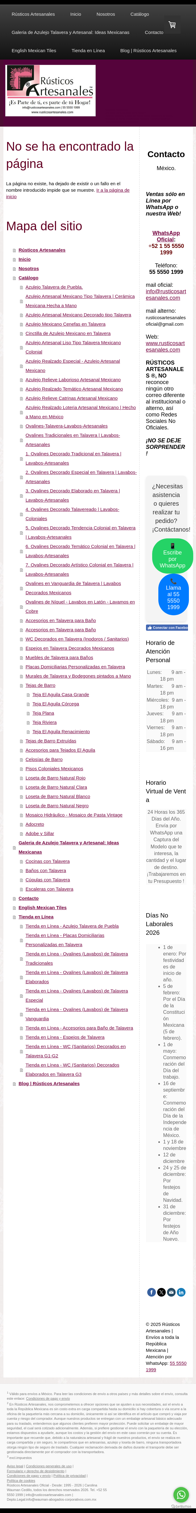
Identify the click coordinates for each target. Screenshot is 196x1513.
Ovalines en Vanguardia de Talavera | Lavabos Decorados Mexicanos (73, 588)
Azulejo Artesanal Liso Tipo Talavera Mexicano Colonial (73, 347)
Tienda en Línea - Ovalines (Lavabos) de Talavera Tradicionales (77, 958)
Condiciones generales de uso (49, 1466)
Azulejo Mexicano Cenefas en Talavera (66, 324)
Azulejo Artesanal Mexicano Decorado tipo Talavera (78, 314)
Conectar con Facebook (169, 627)
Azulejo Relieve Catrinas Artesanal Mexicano (72, 398)
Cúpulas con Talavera (48, 879)
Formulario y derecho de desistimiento (35, 1471)
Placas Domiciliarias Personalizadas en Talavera (75, 666)
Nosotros (29, 268)
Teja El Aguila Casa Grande (60, 694)
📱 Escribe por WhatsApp (173, 556)
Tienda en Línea (36, 916)
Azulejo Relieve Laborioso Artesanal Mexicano (73, 379)
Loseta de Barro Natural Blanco (58, 796)
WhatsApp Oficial (166, 236)
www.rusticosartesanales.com (165, 346)
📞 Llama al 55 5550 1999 (173, 594)
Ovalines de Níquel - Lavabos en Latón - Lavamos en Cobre (80, 606)
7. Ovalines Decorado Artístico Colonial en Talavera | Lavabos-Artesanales (80, 569)
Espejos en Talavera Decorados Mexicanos (70, 648)
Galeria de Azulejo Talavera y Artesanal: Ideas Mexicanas (69, 847)
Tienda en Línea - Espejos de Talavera (65, 1037)
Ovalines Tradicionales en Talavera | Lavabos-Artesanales (73, 440)
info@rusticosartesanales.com (166, 294)
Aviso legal (15, 1466)
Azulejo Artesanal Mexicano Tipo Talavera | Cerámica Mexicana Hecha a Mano (80, 301)
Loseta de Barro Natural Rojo (55, 777)
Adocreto (35, 824)
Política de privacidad (69, 1475)
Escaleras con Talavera (49, 889)
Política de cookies (21, 1480)
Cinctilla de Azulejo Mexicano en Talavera (68, 333)
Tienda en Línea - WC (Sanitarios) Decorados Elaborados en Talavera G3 (72, 1069)
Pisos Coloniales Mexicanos (54, 768)
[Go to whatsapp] (181, 1495)
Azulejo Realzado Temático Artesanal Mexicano (74, 388)
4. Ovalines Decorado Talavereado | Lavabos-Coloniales (72, 514)
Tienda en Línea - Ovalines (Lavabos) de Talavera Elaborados (77, 977)
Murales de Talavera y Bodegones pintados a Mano (78, 676)
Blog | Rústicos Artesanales (49, 1083)
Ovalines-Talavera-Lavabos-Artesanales (67, 425)
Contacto (29, 898)
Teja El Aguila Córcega (55, 703)
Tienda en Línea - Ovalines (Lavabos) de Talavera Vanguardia (77, 1014)
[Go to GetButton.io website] (181, 1507)
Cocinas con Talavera (48, 861)
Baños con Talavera (46, 870)
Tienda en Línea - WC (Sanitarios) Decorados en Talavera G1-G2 (76, 1051)
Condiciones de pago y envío (48, 1398)
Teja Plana (43, 713)
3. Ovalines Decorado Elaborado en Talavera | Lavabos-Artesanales (73, 495)
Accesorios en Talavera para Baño (61, 620)
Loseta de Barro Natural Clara (56, 787)
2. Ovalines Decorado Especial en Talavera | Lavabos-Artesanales (81, 477)
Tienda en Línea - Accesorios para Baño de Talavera (79, 1027)
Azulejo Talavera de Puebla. (54, 287)
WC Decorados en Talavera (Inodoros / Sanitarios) (77, 639)
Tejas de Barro (41, 685)
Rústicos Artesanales (42, 250)
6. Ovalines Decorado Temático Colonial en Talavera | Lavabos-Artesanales (81, 551)
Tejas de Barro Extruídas (51, 740)
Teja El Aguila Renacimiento (61, 731)
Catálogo (28, 277)
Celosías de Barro (44, 759)
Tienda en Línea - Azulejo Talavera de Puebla (72, 926)
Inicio (25, 259)
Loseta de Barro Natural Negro (57, 805)
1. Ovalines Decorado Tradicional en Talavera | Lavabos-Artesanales (73, 458)
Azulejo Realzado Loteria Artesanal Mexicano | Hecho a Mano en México (81, 412)
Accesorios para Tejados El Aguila (60, 750)
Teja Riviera (44, 722)
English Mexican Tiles (43, 907)
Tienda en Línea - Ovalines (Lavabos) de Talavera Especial (77, 995)
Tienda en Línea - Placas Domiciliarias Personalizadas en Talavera (65, 940)
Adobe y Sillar (40, 833)
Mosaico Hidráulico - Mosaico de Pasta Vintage (74, 814)
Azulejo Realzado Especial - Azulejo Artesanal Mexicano (73, 365)
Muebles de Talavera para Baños (59, 657)
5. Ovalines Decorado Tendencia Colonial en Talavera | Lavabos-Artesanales (81, 532)
